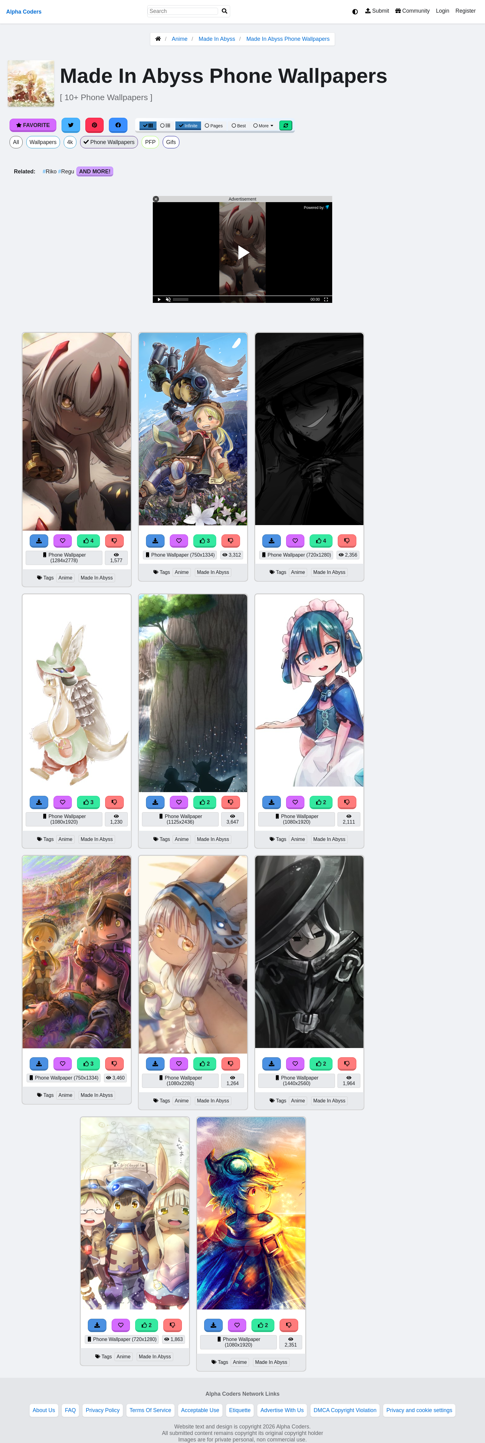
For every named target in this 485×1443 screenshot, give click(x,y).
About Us (44, 1410)
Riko (50, 171)
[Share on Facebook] (118, 125)
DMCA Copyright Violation (345, 1410)
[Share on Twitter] (71, 125)
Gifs (171, 142)
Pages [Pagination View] (214, 125)
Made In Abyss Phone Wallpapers (287, 39)
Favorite (33, 125)
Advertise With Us (282, 1410)
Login (442, 11)
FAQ (70, 1410)
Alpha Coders (23, 12)
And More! (95, 171)
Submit (377, 11)
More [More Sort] (263, 125)
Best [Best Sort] (239, 125)
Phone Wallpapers (109, 142)
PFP (150, 142)
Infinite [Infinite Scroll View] (188, 125)
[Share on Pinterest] (94, 125)
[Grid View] (148, 125)
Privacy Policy (103, 1410)
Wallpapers (43, 142)
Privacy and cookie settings (419, 1410)
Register (465, 11)
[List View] (165, 125)
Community (412, 11)
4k (70, 142)
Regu (67, 171)
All (16, 142)
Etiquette (240, 1410)
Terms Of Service (150, 1410)
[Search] (224, 11)
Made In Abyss (217, 39)
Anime (179, 39)
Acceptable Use (200, 1410)
